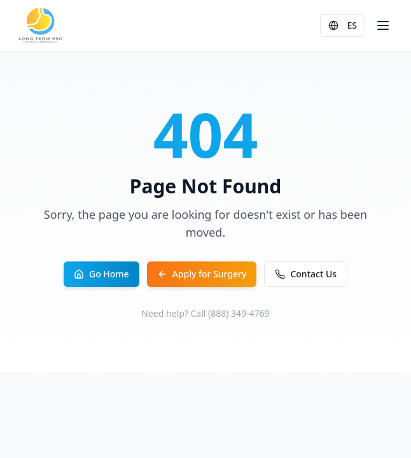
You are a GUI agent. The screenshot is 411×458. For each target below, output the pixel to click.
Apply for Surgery (202, 274)
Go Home (101, 274)
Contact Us (306, 274)
